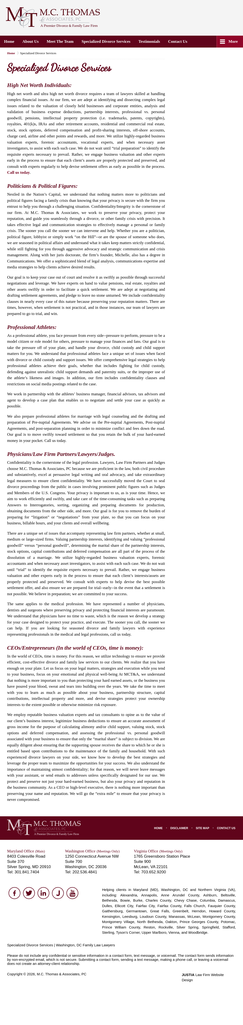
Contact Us (177, 41)
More (233, 41)
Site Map (202, 828)
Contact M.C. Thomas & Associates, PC (180, 16)
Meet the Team (60, 41)
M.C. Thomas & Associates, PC (61, 974)
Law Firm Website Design (209, 975)
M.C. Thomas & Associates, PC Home (53, 17)
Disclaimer (179, 828)
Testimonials (149, 41)
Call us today (18, 172)
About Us (30, 41)
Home (9, 41)
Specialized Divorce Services (106, 41)
